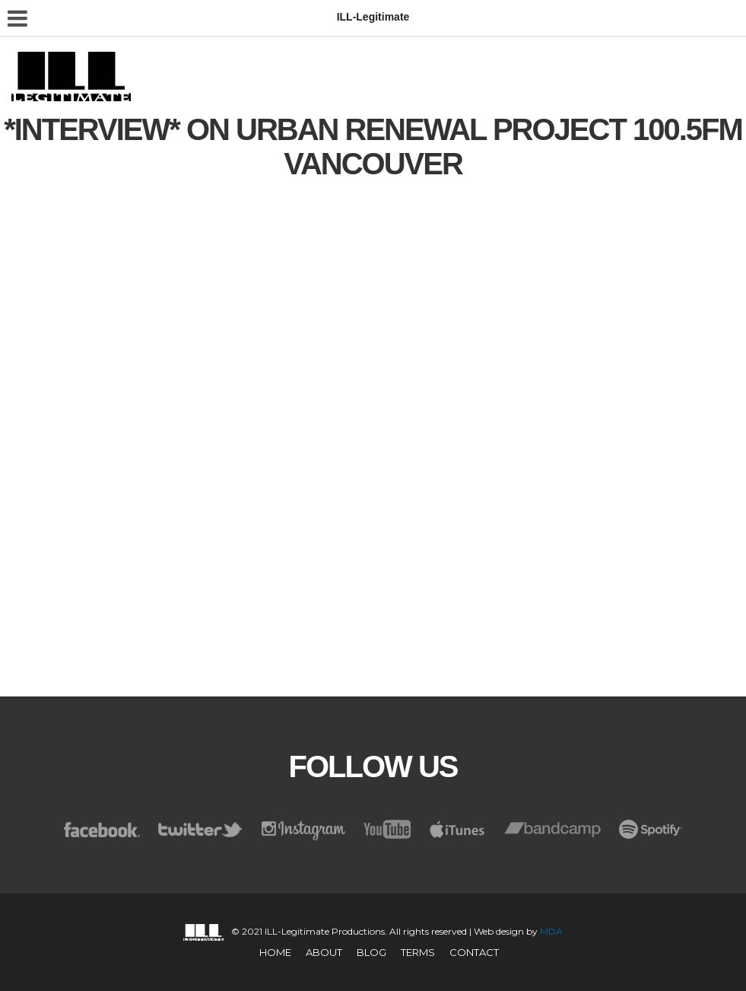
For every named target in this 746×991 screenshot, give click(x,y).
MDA (551, 931)
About (324, 952)
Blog (371, 952)
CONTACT (474, 952)
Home (275, 952)
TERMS (418, 952)
